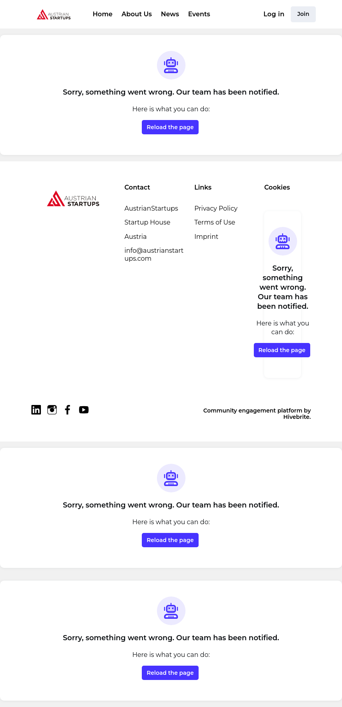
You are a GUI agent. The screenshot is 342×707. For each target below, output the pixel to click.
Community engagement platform (252, 410)
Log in (273, 14)
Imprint (206, 236)
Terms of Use (214, 222)
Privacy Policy (216, 208)
